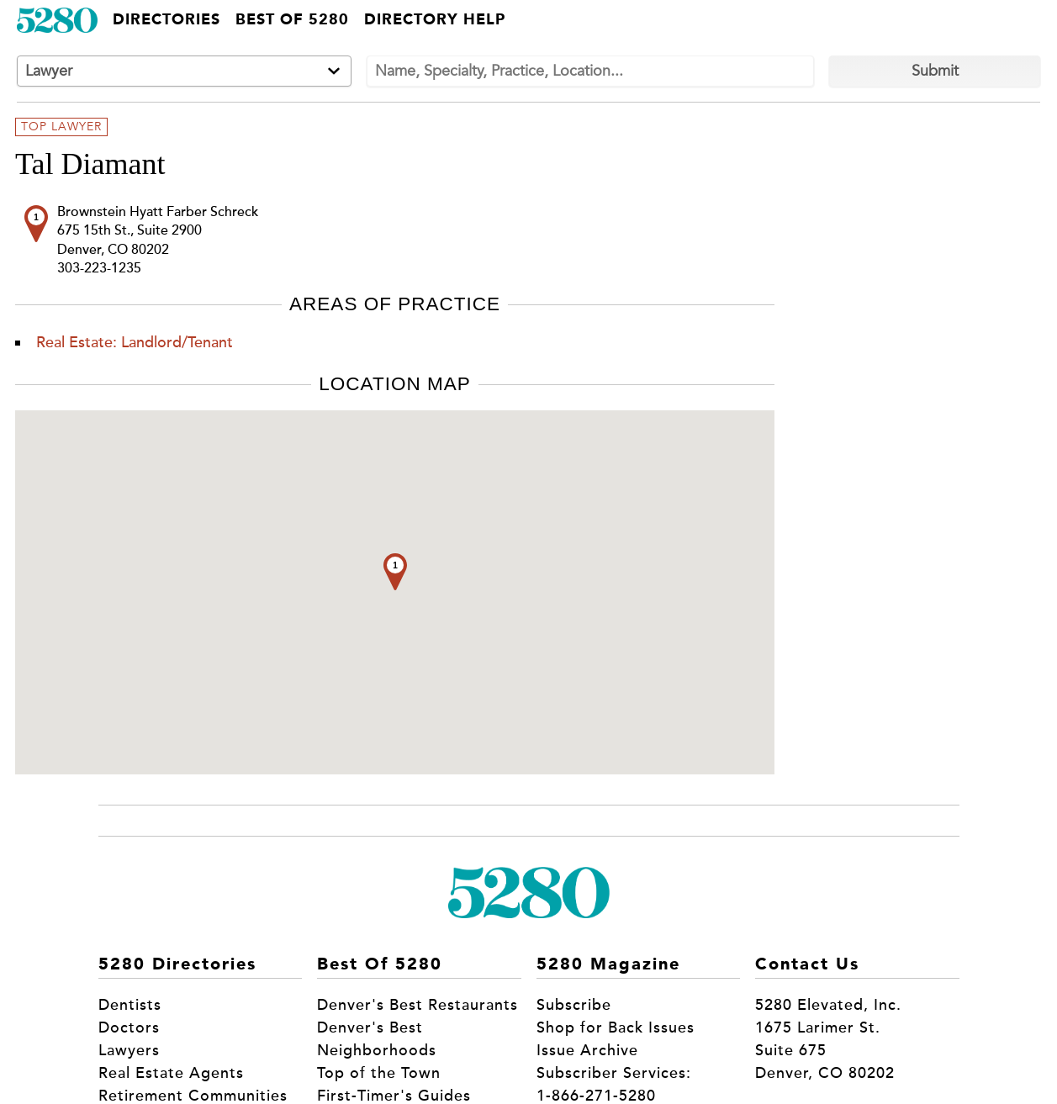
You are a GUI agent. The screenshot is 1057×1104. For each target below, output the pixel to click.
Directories (166, 20)
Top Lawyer (61, 127)
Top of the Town (379, 1073)
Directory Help (434, 20)
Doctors (129, 1027)
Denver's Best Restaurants (417, 1005)
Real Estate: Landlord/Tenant (134, 342)
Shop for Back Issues (615, 1027)
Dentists (129, 1005)
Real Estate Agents (171, 1073)
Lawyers (129, 1050)
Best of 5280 (292, 20)
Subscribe (573, 1005)
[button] (395, 572)
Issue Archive (587, 1050)
